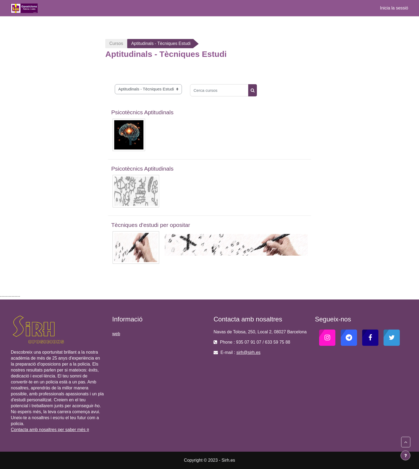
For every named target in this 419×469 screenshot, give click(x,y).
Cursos (116, 43)
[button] (405, 442)
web (116, 333)
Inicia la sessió (394, 8)
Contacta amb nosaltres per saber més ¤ (50, 429)
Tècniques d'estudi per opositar (150, 225)
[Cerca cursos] (219, 90)
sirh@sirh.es (248, 352)
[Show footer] (405, 455)
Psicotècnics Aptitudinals (142, 112)
